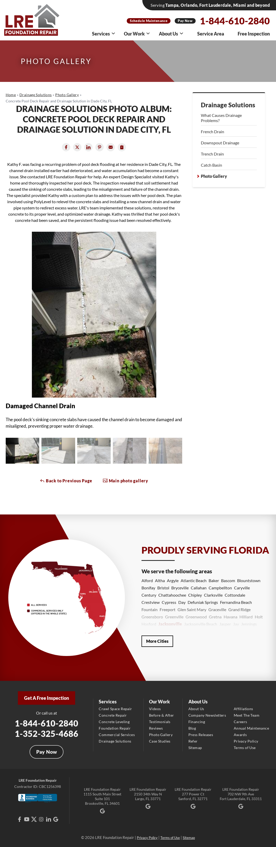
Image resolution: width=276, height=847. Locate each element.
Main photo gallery (125, 480)
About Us (171, 34)
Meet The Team (246, 715)
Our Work (137, 34)
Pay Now (185, 21)
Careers (240, 721)
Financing (196, 721)
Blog (192, 728)
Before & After (161, 715)
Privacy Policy (246, 741)
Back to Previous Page (66, 480)
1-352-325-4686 (46, 734)
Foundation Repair (115, 728)
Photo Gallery (214, 176)
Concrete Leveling (114, 721)
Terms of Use (245, 747)
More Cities (157, 641)
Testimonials (160, 721)
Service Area (210, 34)
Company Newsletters (207, 715)
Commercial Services (117, 734)
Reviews (156, 728)
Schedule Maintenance (148, 21)
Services (104, 34)
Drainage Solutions (228, 105)
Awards (240, 734)
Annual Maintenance (251, 728)
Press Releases (200, 734)
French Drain (212, 131)
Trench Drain (212, 153)
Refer (193, 741)
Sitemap (195, 747)
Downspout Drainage (220, 142)
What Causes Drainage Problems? (221, 118)
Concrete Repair (113, 715)
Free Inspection (254, 34)
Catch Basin (211, 165)
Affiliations (243, 709)
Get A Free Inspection (46, 698)
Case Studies (160, 741)
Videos (155, 709)
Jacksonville (170, 624)
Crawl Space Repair (115, 709)
